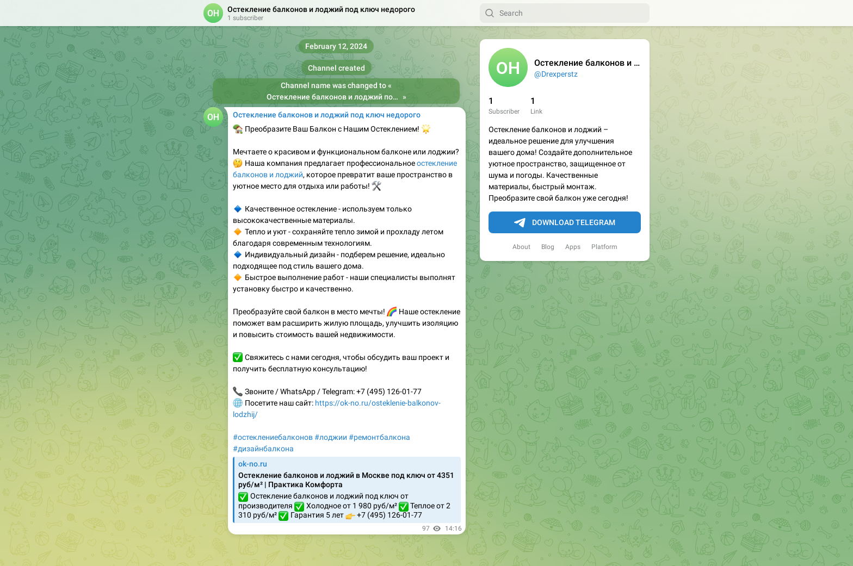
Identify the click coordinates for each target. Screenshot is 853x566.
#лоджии (330, 437)
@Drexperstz (556, 74)
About (521, 247)
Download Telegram (564, 223)
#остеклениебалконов (273, 437)
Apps (572, 247)
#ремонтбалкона (379, 437)
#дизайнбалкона (263, 448)
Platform (604, 247)
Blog (547, 247)
